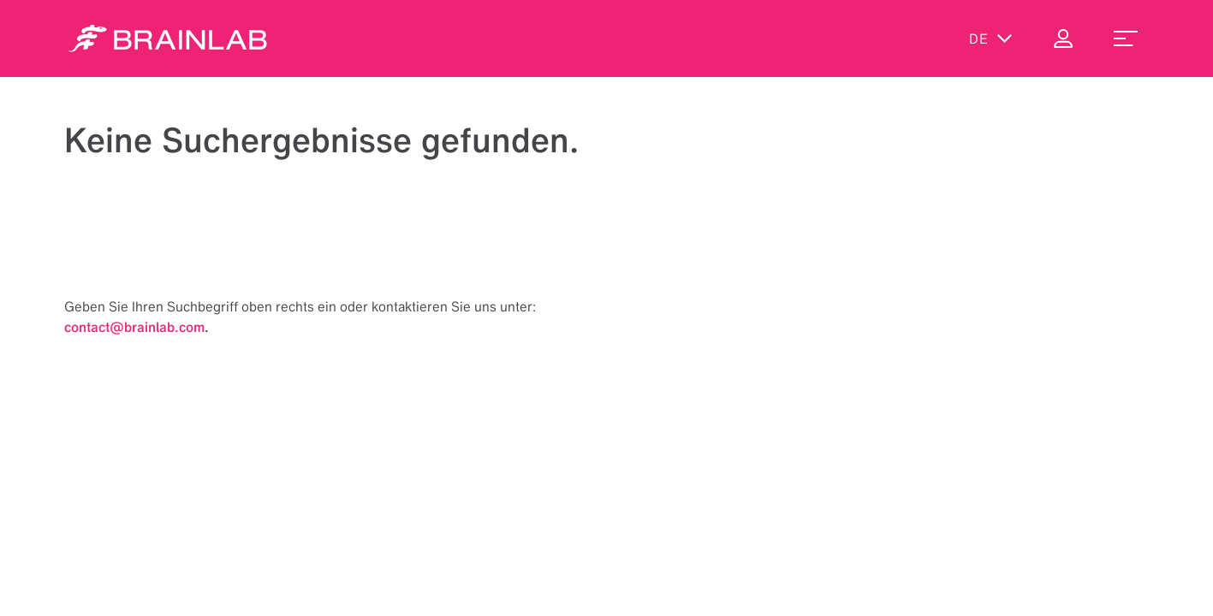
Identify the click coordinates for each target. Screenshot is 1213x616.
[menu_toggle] (1126, 38)
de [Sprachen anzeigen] (991, 38)
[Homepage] (167, 38)
